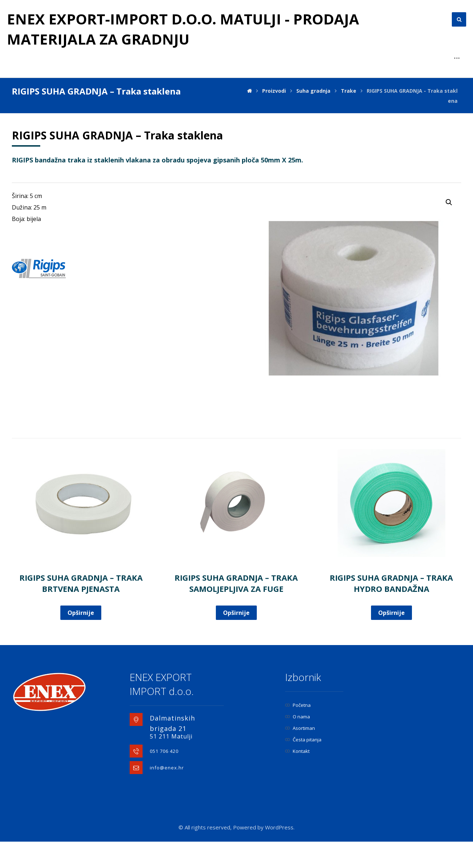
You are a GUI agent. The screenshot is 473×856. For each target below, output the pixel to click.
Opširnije (81, 627)
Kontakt (297, 765)
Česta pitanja (303, 754)
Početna (298, 719)
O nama (297, 731)
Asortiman (300, 742)
